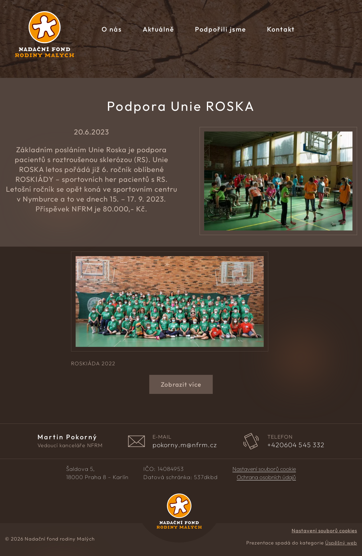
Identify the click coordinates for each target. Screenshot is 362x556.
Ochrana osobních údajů (266, 477)
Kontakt (281, 29)
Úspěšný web (341, 543)
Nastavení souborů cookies (324, 530)
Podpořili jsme (220, 29)
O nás (112, 29)
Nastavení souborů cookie (264, 469)
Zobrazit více (181, 384)
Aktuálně (158, 29)
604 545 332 (296, 445)
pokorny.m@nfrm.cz (185, 445)
